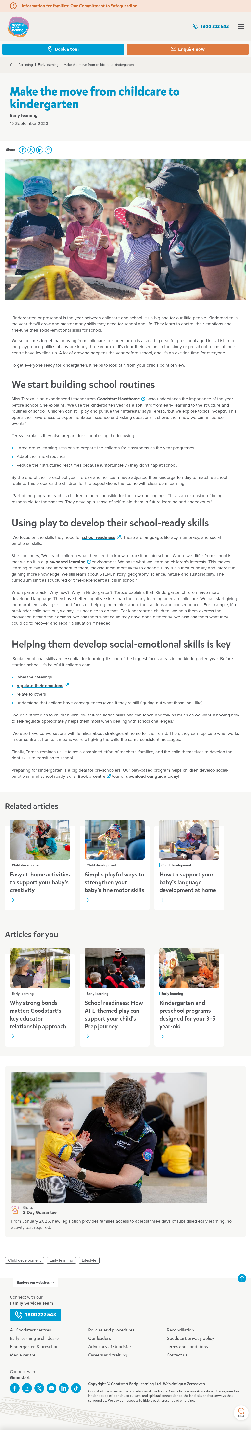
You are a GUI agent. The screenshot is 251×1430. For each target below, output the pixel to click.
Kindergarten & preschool (35, 1347)
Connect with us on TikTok (76, 1388)
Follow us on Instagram (27, 1388)
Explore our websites (35, 1282)
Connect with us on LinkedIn (63, 1388)
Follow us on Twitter (39, 1388)
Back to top (241, 1278)
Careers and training (107, 1355)
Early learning (61, 1260)
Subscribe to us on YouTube (51, 1388)
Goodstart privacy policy (190, 1338)
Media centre (22, 1355)
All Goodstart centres (30, 1330)
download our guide (146, 776)
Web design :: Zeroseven (184, 1383)
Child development (24, 1260)
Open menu (241, 27)
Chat (241, 1413)
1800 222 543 (210, 26)
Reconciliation (180, 1330)
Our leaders (99, 1338)
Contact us (177, 1355)
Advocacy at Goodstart (110, 1347)
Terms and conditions (187, 1347)
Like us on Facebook (14, 1388)
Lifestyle (89, 1260)
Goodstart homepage (18, 26)
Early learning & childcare (34, 1338)
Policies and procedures (111, 1330)
